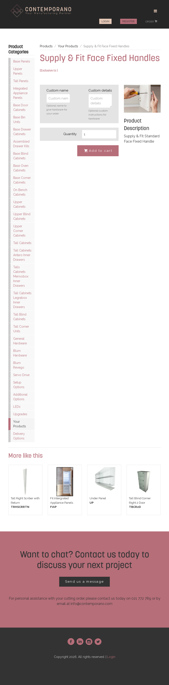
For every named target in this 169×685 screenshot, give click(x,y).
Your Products (19, 424)
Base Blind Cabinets (20, 156)
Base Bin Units (19, 120)
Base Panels (21, 61)
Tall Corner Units (21, 329)
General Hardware (20, 341)
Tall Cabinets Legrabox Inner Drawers (22, 300)
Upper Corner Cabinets (19, 230)
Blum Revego (18, 365)
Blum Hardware (20, 353)
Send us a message (84, 582)
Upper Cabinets (19, 204)
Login (105, 21)
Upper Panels (17, 71)
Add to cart (98, 151)
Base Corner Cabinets (22, 180)
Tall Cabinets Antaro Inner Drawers (22, 255)
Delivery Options (19, 436)
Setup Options (18, 385)
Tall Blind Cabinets (19, 317)
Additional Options (20, 397)
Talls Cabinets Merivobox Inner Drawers (20, 276)
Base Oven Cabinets (20, 168)
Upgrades (20, 414)
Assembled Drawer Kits (21, 144)
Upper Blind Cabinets (21, 216)
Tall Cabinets (22, 243)
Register (128, 21)
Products (46, 46)
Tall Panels (20, 81)
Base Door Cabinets (20, 107)
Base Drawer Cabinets (22, 132)
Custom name (57, 90)
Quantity (70, 134)
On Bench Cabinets (20, 192)
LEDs (16, 406)
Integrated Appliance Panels (20, 93)
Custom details (100, 90)
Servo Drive (21, 375)
